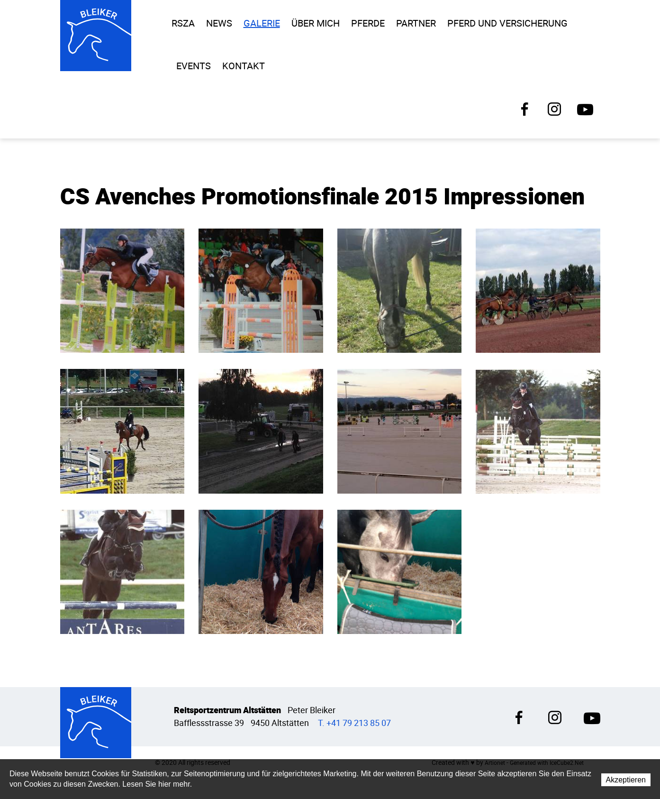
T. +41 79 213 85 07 (354, 723)
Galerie (262, 23)
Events (193, 66)
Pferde (368, 23)
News (219, 23)
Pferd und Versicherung (507, 23)
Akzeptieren (626, 780)
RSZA (183, 23)
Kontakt (243, 66)
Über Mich (315, 23)
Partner (416, 23)
